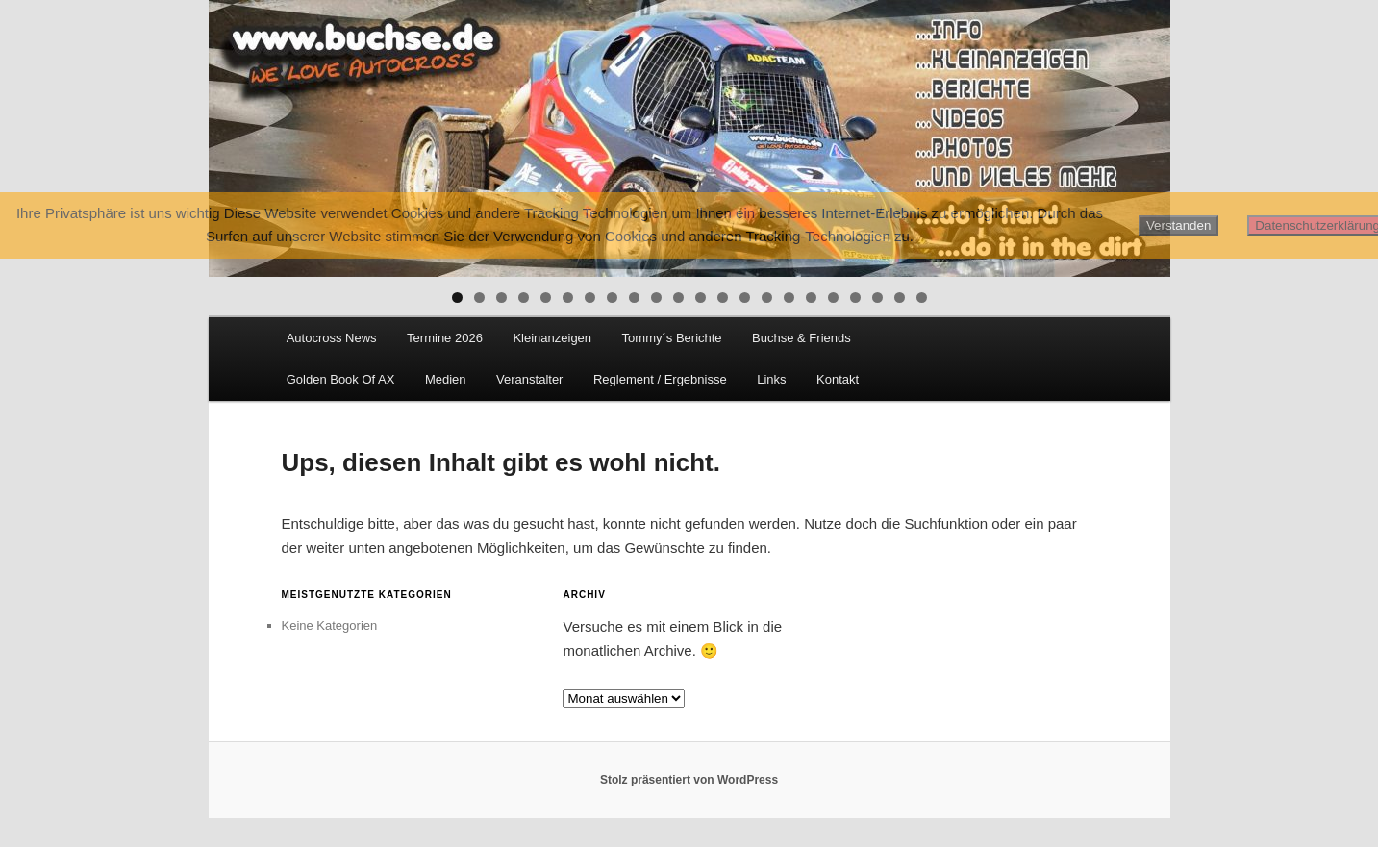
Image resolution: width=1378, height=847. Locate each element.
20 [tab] (877, 297)
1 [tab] (457, 297)
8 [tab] (612, 297)
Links (771, 379)
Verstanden (1178, 225)
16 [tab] (789, 297)
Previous (232, 133)
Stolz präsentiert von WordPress (689, 779)
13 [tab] (722, 297)
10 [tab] (656, 297)
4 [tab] (523, 297)
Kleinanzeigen (552, 338)
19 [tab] (855, 297)
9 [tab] (634, 297)
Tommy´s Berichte (672, 338)
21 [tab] (899, 297)
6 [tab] (568, 297)
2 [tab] (479, 297)
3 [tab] (501, 297)
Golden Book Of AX (341, 379)
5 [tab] (545, 297)
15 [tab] (767, 297)
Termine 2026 (445, 338)
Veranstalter (529, 379)
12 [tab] (700, 297)
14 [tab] (744, 297)
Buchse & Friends (801, 338)
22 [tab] (921, 297)
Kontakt (837, 379)
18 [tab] (833, 297)
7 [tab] (590, 297)
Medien (445, 379)
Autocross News (332, 338)
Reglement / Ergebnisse (660, 379)
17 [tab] (811, 297)
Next (1146, 133)
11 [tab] (678, 297)
